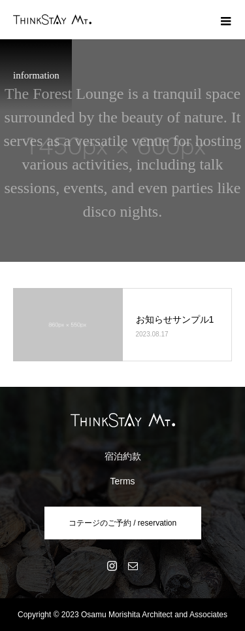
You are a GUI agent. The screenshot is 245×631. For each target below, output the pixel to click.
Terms (122, 481)
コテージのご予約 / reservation (122, 523)
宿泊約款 (123, 456)
